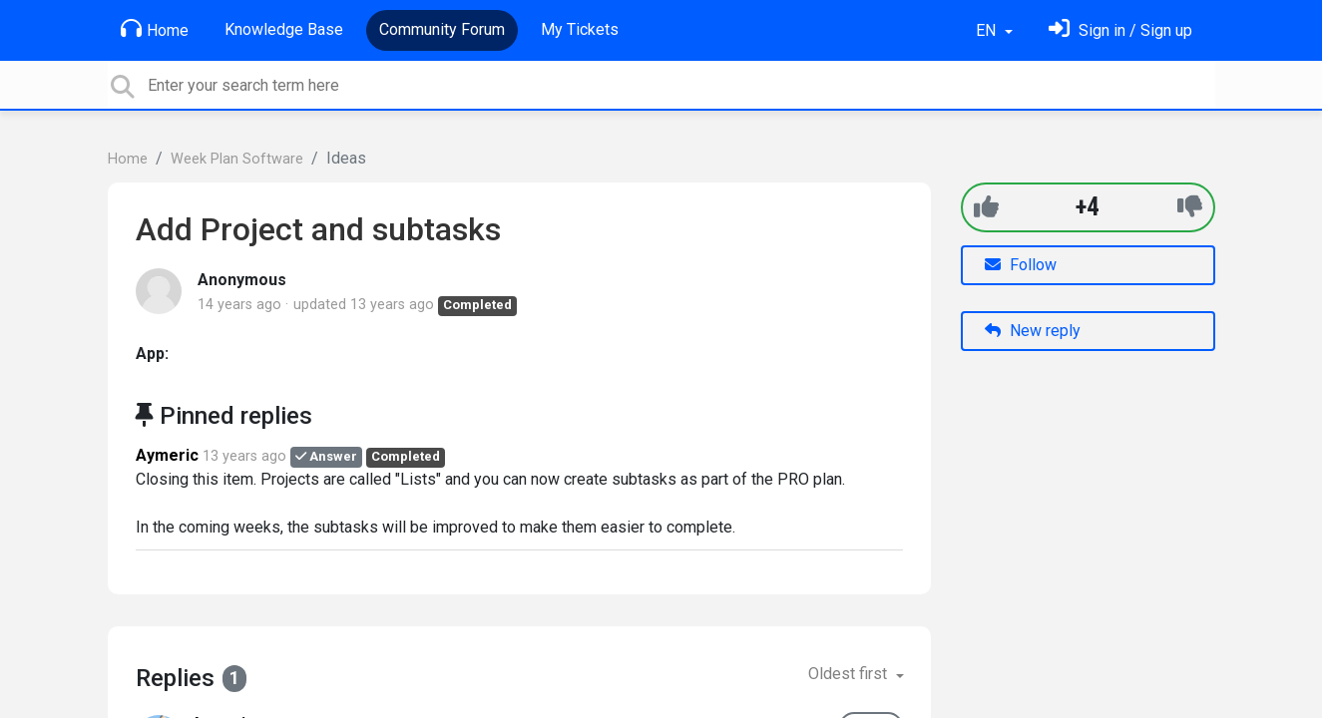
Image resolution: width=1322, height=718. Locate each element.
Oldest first (849, 673)
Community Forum (442, 29)
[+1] (986, 206)
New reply (1033, 330)
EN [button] (988, 30)
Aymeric (167, 455)
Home (155, 29)
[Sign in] (1120, 30)
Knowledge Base (283, 29)
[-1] (1189, 206)
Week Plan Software (237, 159)
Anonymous (242, 279)
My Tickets (580, 29)
